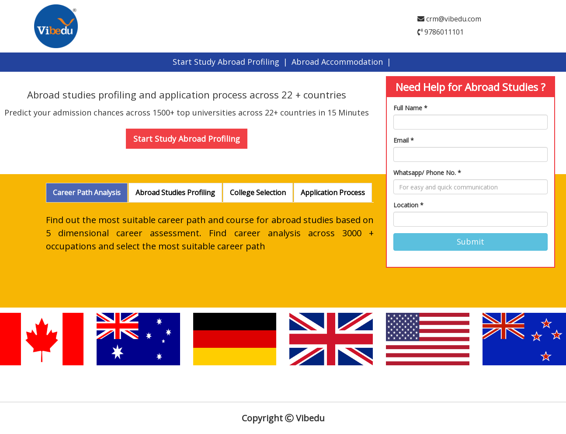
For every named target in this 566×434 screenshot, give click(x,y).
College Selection (258, 192)
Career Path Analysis (87, 192)
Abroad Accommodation (337, 61)
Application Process (333, 192)
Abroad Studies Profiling (175, 192)
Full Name (410, 108)
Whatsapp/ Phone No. (427, 172)
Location (408, 205)
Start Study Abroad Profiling (226, 61)
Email (403, 140)
